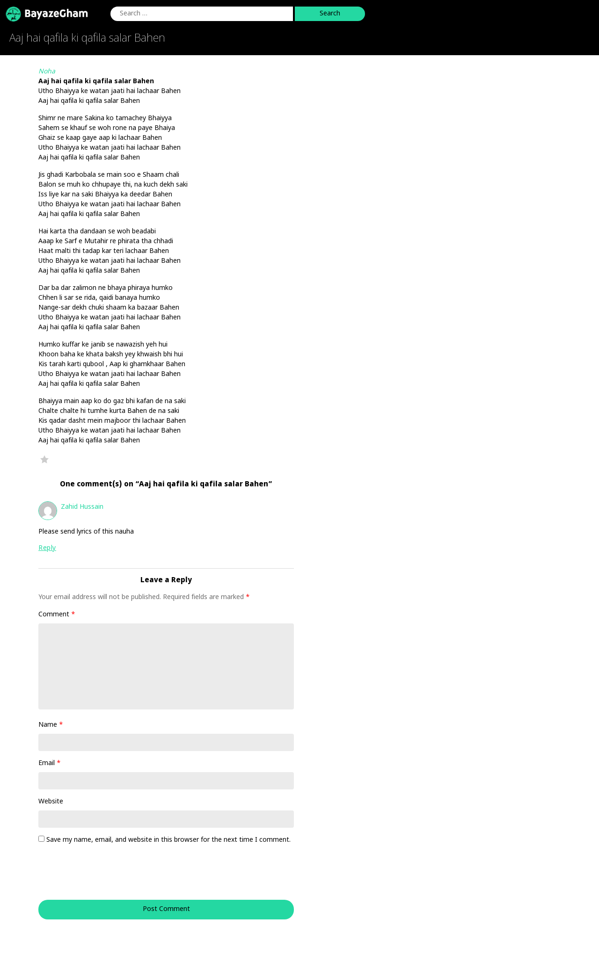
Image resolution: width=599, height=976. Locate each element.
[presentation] (102, 876)
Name (50, 725)
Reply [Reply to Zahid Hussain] (47, 548)
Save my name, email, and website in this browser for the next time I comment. (168, 840)
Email (49, 763)
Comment (56, 614)
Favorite (44, 459)
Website (50, 801)
